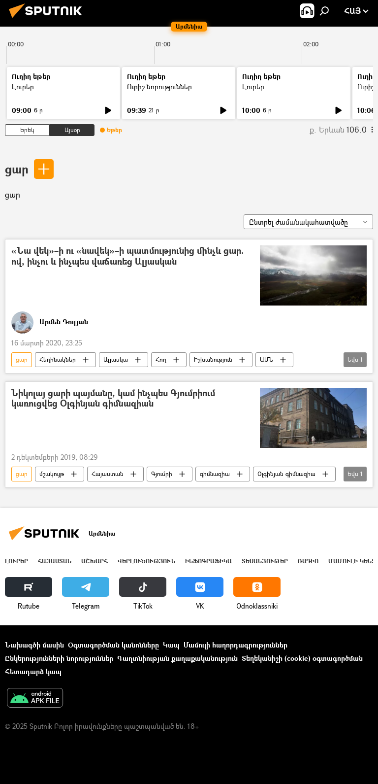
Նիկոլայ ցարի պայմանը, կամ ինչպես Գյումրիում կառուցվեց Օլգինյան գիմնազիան (113, 399)
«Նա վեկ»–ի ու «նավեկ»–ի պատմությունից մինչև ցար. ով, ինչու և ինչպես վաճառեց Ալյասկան (127, 256)
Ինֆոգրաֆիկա (208, 561)
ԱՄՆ (266, 359)
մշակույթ (51, 474)
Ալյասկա (115, 359)
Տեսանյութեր (265, 561)
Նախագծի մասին (34, 644)
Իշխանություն (213, 359)
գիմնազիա (215, 474)
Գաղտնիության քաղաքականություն (177, 658)
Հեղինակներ (57, 359)
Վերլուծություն (146, 561)
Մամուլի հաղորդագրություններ (235, 644)
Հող (161, 359)
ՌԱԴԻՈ (308, 561)
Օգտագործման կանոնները (113, 644)
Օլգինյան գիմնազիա (286, 474)
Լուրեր (23, 86)
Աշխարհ (94, 561)
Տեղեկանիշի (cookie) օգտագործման (302, 658)
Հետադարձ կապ (33, 671)
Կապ (171, 644)
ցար (17, 169)
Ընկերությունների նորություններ (59, 658)
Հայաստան (108, 474)
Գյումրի (161, 474)
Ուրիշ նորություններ (159, 86)
